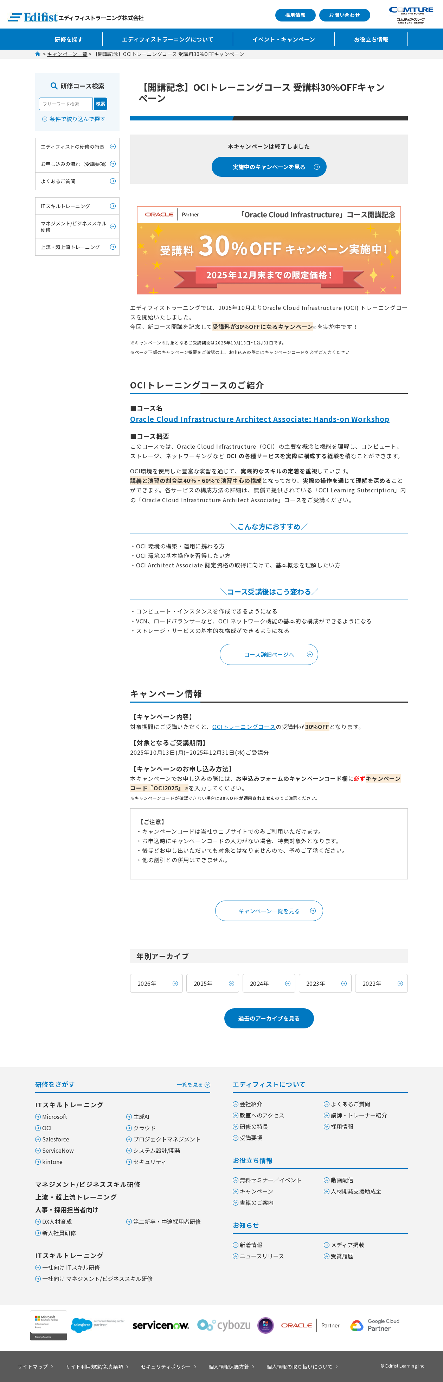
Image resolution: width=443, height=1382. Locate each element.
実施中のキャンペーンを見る (269, 166)
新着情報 (251, 1244)
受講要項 (251, 1137)
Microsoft (54, 1116)
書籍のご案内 (257, 1202)
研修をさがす (122, 1083)
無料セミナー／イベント (271, 1180)
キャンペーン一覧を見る (269, 911)
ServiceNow (58, 1150)
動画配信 (342, 1180)
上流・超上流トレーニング (70, 246)
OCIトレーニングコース (244, 726)
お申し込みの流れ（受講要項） (75, 163)
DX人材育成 (57, 1221)
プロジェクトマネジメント (167, 1139)
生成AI (141, 1116)
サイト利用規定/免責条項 (94, 1366)
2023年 (315, 983)
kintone (52, 1161)
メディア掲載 (347, 1244)
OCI (47, 1127)
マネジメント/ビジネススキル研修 (74, 226)
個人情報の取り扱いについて (300, 1366)
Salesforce (55, 1139)
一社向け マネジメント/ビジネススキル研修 (97, 1278)
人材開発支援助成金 (356, 1191)
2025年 (203, 983)
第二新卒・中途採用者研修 (167, 1221)
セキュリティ (150, 1161)
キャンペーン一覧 (67, 53)
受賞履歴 (342, 1256)
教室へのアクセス (262, 1115)
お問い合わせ (344, 14)
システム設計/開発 (156, 1150)
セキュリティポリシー (166, 1366)
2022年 (371, 983)
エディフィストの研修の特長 (72, 146)
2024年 (259, 983)
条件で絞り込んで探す (77, 118)
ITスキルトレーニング (65, 206)
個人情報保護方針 (229, 1366)
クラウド (144, 1127)
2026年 (146, 983)
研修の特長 (254, 1126)
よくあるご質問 (58, 181)
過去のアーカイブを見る (269, 1018)
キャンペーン (256, 1191)
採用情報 (295, 14)
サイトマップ (33, 1366)
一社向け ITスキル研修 (71, 1267)
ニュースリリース (262, 1256)
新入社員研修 (59, 1232)
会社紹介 (251, 1104)
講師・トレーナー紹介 (359, 1115)
